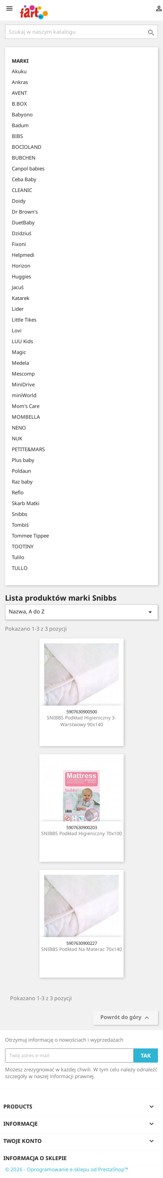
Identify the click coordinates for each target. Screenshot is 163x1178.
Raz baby (22, 481)
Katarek (20, 298)
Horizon (21, 265)
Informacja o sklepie (35, 1158)
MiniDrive (23, 384)
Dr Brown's (25, 211)
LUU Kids (22, 341)
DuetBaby (23, 222)
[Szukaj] (81, 32)
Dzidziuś (21, 233)
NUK (17, 438)
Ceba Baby (24, 179)
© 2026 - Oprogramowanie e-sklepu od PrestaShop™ (66, 1169)
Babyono (22, 114)
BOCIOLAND (26, 146)
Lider (18, 308)
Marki (20, 61)
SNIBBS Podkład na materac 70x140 (81, 949)
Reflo (18, 492)
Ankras (20, 82)
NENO (19, 427)
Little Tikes (24, 319)
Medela (20, 362)
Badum (20, 125)
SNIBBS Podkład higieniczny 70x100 (81, 833)
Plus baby (23, 460)
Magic (19, 352)
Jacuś (18, 287)
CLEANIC (22, 190)
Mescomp (23, 373)
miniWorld (24, 395)
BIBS (17, 136)
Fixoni (19, 244)
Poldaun (21, 470)
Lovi (17, 330)
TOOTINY (22, 546)
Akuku (19, 71)
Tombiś (20, 524)
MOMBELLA (26, 416)
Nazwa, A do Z (81, 612)
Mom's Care (25, 406)
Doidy (19, 200)
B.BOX (19, 103)
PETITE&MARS (28, 449)
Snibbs (19, 514)
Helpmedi (23, 254)
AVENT (19, 92)
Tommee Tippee (30, 535)
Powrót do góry (125, 1017)
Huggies (21, 276)
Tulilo (18, 557)
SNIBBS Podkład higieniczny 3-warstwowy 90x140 (81, 721)
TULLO (20, 568)
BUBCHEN (23, 157)
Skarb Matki (25, 503)
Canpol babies (28, 168)
